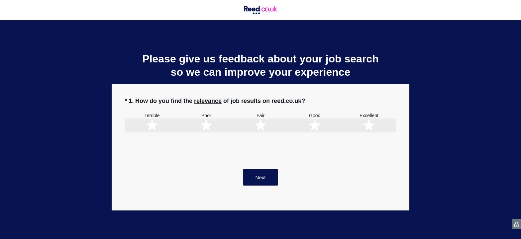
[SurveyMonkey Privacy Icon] (516, 223)
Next (261, 177)
